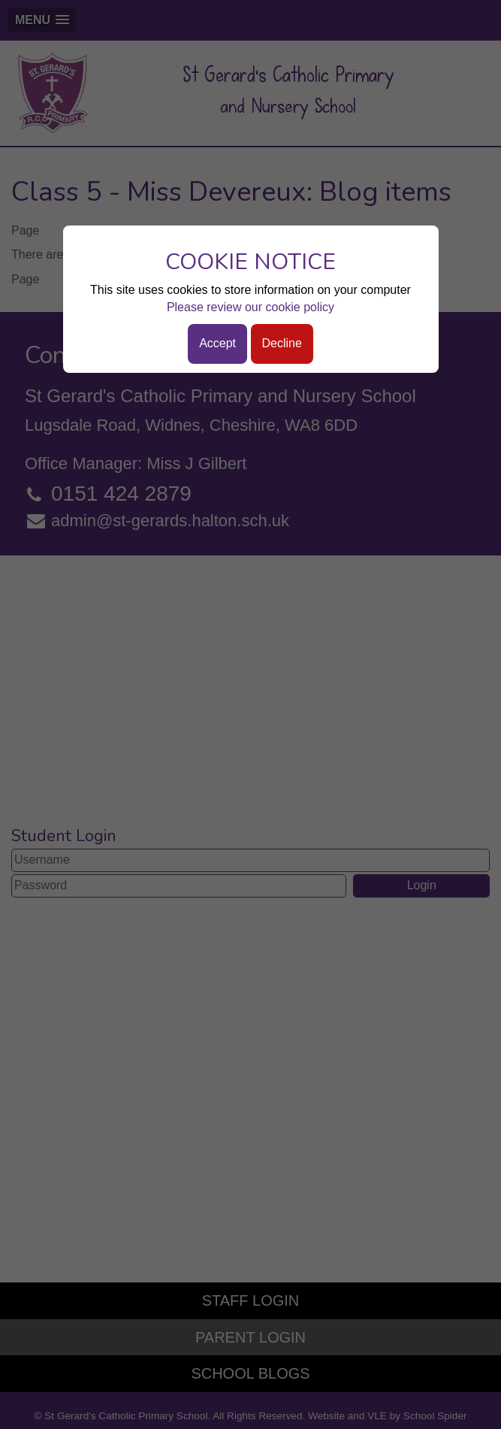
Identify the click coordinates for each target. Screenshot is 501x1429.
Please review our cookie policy (250, 307)
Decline (282, 343)
